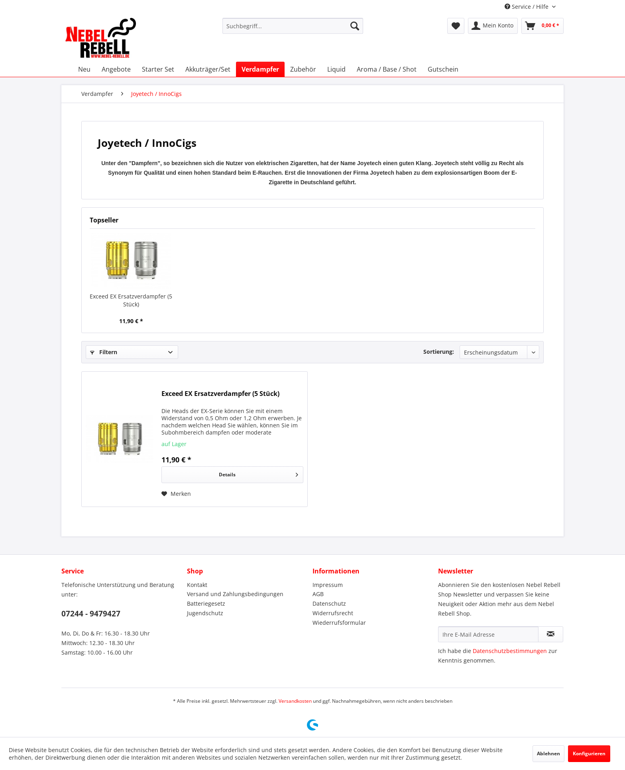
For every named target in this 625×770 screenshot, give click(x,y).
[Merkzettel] (455, 26)
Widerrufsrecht (332, 613)
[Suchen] (354, 26)
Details (258, 473)
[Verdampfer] (260, 69)
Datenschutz (329, 603)
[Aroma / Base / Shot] (386, 69)
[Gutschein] (443, 69)
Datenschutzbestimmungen (510, 651)
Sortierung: (438, 351)
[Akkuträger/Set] (208, 69)
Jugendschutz (205, 613)
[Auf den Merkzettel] (176, 494)
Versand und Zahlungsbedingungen (235, 594)
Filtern (103, 352)
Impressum (327, 585)
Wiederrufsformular (339, 622)
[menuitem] (292, 26)
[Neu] (84, 69)
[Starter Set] (158, 69)
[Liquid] (336, 69)
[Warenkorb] (542, 26)
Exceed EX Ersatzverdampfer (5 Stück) (131, 300)
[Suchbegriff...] (292, 26)
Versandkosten (295, 701)
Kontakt (197, 585)
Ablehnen (548, 753)
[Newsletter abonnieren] (550, 634)
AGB (318, 594)
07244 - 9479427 (90, 613)
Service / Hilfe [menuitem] (527, 6)
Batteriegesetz (206, 603)
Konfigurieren (589, 753)
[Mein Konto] (493, 26)
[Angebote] (116, 69)
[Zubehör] (303, 69)
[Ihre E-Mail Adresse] (488, 634)
